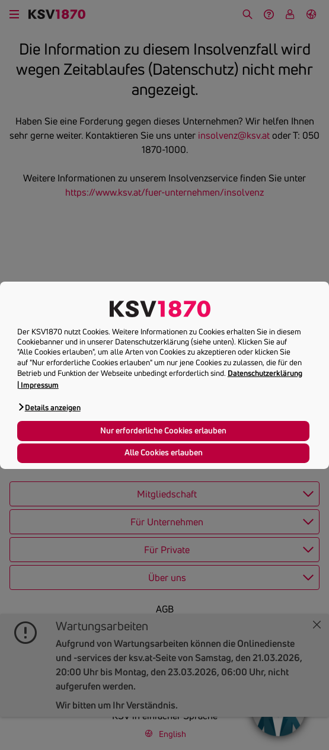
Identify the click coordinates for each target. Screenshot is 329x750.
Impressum (40, 385)
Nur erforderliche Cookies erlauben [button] (163, 430)
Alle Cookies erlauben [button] (163, 452)
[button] (49, 407)
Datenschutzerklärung (265, 373)
